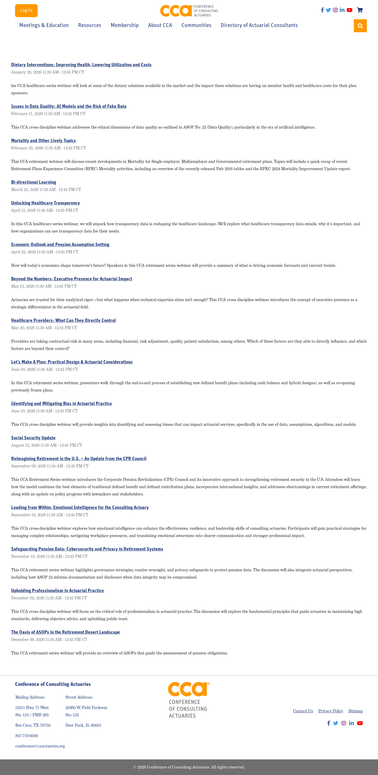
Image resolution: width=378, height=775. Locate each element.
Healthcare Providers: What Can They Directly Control (63, 320)
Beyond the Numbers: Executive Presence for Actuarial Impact (71, 279)
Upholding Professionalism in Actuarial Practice (57, 590)
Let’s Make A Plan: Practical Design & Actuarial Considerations (72, 362)
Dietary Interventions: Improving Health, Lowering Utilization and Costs (81, 65)
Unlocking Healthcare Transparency (45, 203)
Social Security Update (33, 438)
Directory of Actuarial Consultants (259, 25)
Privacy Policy (330, 711)
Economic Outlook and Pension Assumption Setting (60, 244)
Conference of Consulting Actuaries (189, 11)
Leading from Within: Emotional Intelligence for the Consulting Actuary (80, 507)
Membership (125, 25)
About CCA (160, 25)
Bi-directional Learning (33, 182)
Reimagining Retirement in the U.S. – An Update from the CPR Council (78, 458)
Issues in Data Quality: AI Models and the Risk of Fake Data (68, 106)
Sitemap (355, 711)
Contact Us (303, 711)
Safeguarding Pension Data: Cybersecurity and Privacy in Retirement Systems (87, 549)
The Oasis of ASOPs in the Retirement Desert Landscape (65, 632)
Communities (196, 25)
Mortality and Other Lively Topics (43, 140)
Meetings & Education (44, 25)
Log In (26, 10)
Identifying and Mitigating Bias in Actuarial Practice (61, 403)
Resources (89, 25)
